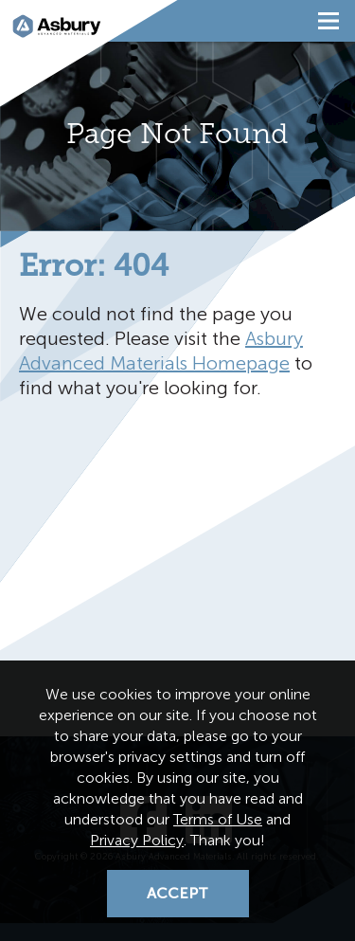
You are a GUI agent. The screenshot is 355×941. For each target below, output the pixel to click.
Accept (177, 893)
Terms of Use (217, 819)
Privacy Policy (137, 840)
